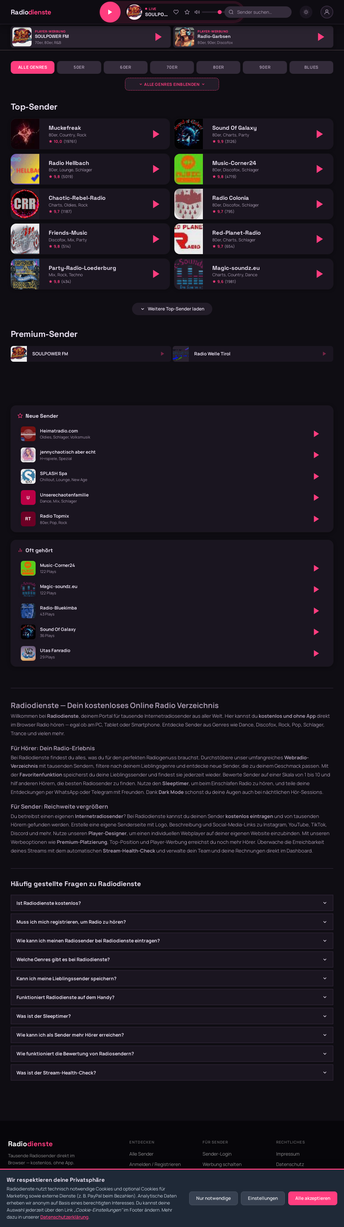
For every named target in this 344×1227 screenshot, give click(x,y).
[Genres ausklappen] (172, 84)
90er (265, 67)
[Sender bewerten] (187, 12)
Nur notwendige (213, 1198)
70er (172, 67)
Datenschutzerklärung (64, 1217)
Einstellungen (263, 1198)
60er (125, 67)
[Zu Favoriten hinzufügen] (176, 12)
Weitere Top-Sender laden (172, 309)
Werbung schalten (222, 1164)
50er (79, 67)
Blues (311, 67)
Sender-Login (217, 1154)
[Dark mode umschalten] (306, 12)
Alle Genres (32, 67)
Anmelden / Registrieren (155, 1164)
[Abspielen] (158, 37)
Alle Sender (141, 1154)
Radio (31, 12)
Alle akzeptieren (312, 1198)
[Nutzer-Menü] (326, 12)
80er (218, 67)
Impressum (288, 1154)
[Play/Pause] (110, 12)
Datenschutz (290, 1164)
